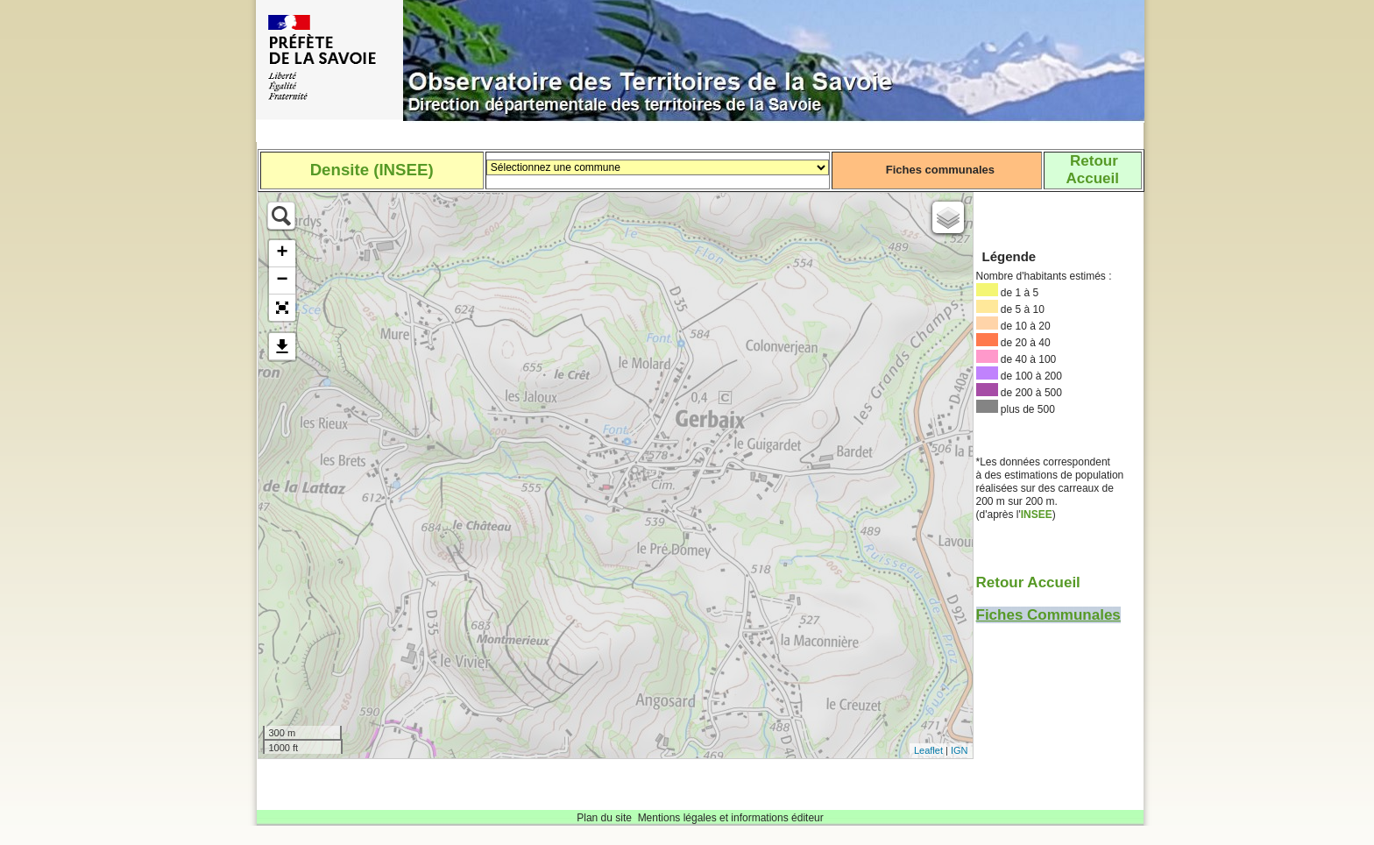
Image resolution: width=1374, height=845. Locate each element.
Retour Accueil (1028, 582)
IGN (959, 750)
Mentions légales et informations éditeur (731, 818)
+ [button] (281, 253)
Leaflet (928, 750)
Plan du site (604, 818)
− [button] (281, 280)
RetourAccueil (1092, 170)
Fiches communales (940, 169)
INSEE (1036, 514)
